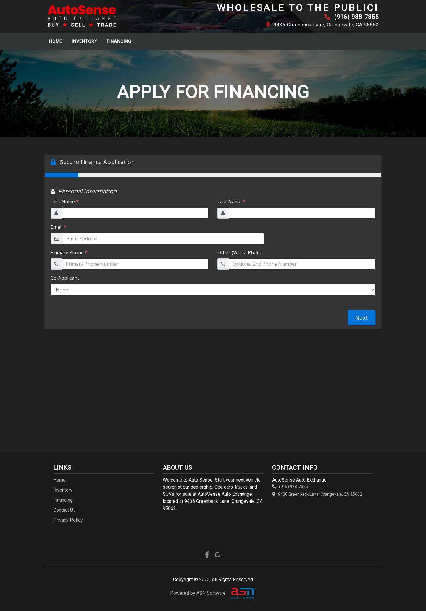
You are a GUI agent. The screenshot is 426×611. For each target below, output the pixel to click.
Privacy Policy (68, 520)
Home (55, 41)
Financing (119, 41)
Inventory (84, 41)
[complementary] (408, 593)
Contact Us (64, 510)
